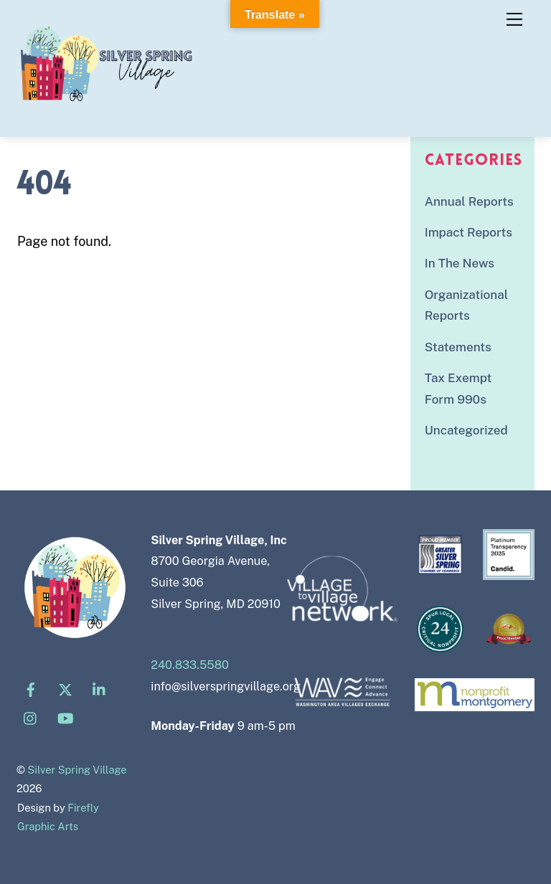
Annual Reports (469, 201)
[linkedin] (99, 688)
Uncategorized (466, 430)
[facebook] (31, 688)
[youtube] (65, 717)
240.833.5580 (190, 665)
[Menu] (514, 19)
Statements (458, 347)
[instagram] (31, 717)
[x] (65, 688)
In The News (459, 263)
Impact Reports (468, 232)
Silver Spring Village (77, 770)
